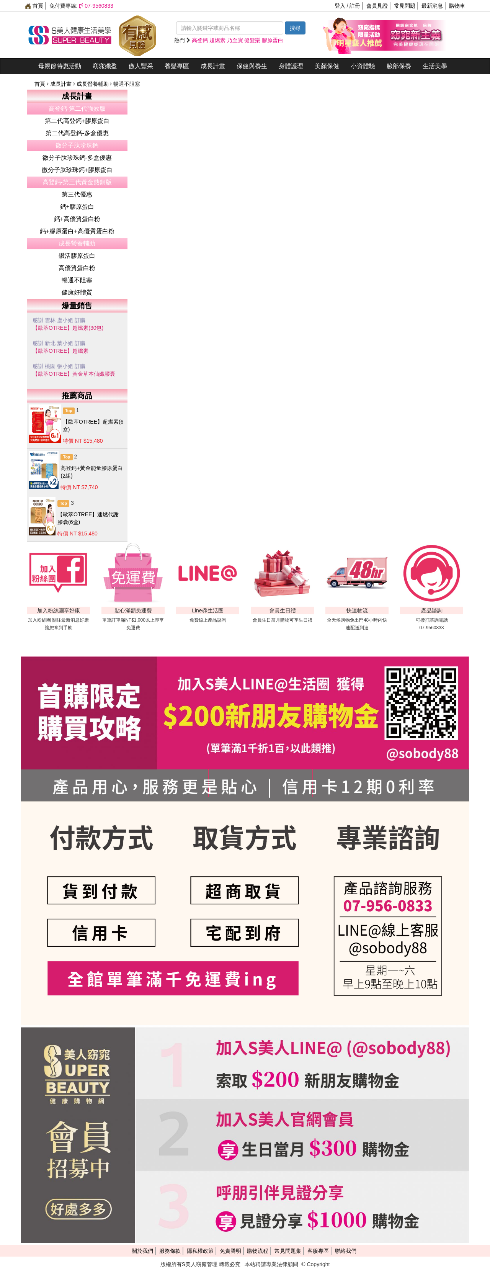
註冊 (355, 6)
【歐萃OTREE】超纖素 (60, 351)
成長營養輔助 (93, 84)
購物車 (457, 6)
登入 (340, 6)
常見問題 (404, 6)
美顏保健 (327, 66)
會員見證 (377, 6)
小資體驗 (363, 66)
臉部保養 (399, 66)
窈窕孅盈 (105, 66)
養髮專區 (177, 66)
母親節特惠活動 (59, 66)
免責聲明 (230, 1251)
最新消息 (432, 6)
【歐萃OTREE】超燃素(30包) (68, 328)
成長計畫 (213, 66)
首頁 (34, 6)
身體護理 (291, 66)
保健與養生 (252, 66)
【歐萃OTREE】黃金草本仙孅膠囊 (74, 374)
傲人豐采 (141, 66)
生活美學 (435, 66)
